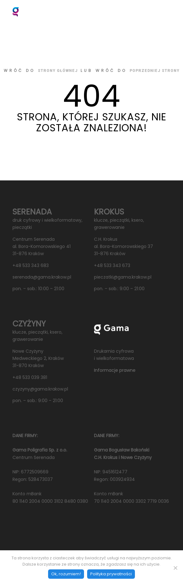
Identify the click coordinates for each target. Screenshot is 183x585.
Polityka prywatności (111, 574)
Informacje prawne (115, 370)
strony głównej (58, 70)
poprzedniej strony (155, 70)
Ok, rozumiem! (66, 574)
